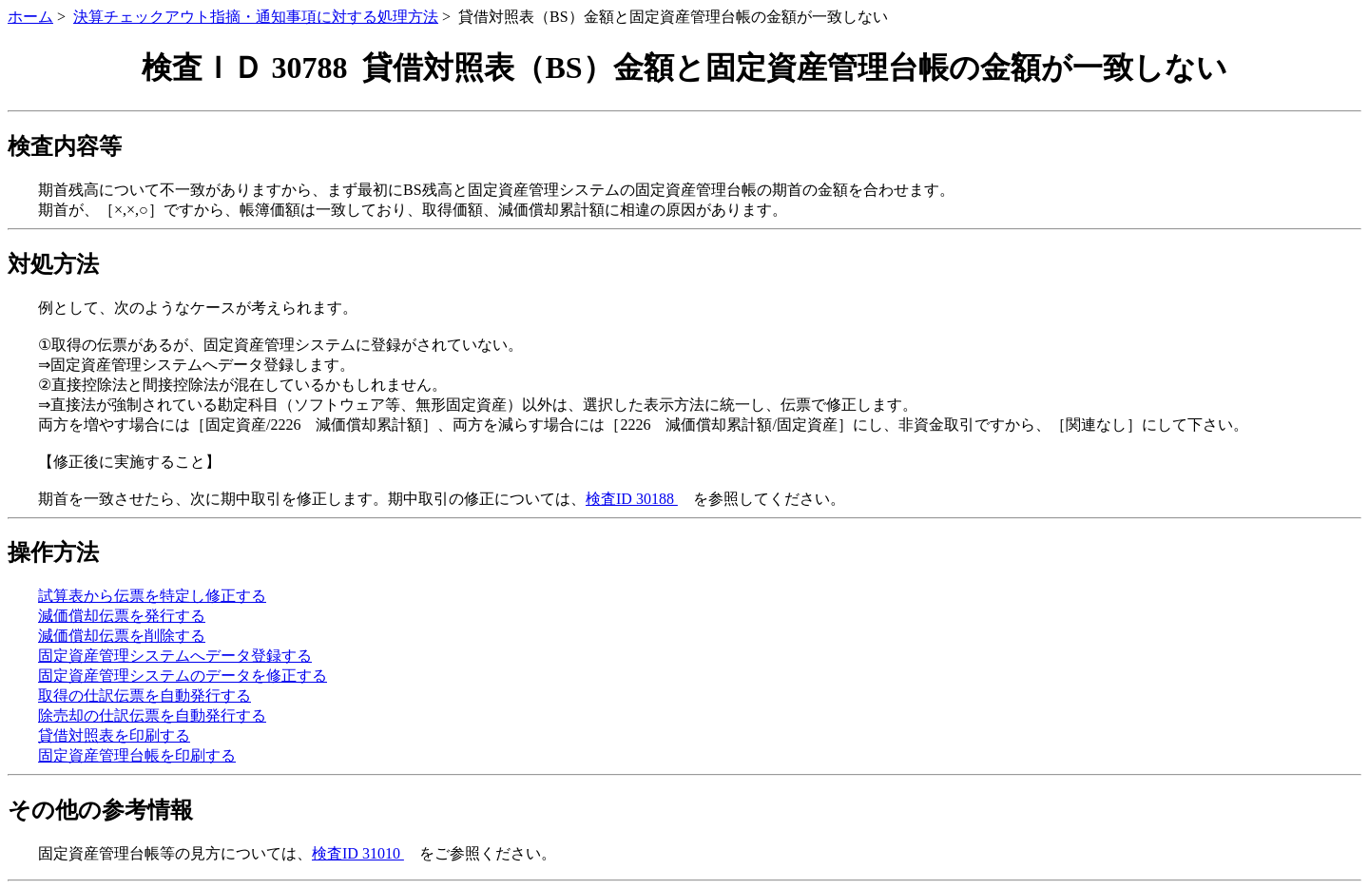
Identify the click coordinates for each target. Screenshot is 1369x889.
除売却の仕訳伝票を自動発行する (152, 715)
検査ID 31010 (358, 853)
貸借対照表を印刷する (114, 735)
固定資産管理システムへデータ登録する (175, 655)
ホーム (30, 17)
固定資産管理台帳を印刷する (137, 755)
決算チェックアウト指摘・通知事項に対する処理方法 (255, 17)
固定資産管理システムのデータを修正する (182, 675)
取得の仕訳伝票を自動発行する (144, 695)
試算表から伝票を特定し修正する (152, 596)
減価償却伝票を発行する (121, 616)
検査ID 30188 (632, 499)
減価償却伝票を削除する (121, 636)
